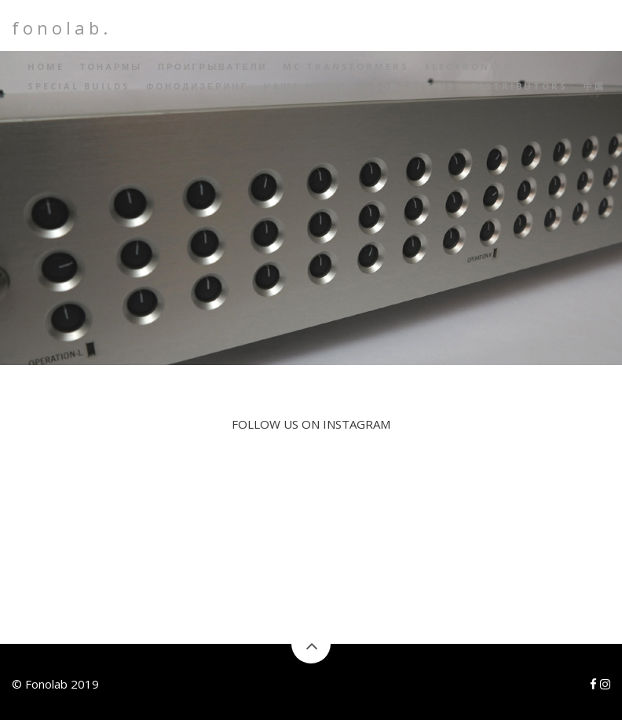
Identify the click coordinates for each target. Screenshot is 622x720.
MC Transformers (346, 66)
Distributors (519, 86)
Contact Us (414, 86)
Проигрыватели (212, 66)
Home (45, 66)
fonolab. (62, 27)
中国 (595, 86)
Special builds (78, 86)
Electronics (468, 66)
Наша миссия (311, 86)
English (55, 105)
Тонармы (111, 66)
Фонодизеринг (197, 86)
